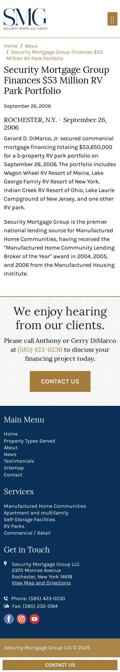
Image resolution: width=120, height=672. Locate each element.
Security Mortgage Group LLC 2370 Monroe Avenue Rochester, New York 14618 (46, 570)
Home (11, 434)
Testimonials (19, 461)
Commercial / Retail (27, 533)
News (10, 454)
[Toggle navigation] (112, 19)
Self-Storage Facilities (29, 519)
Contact (13, 475)
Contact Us (60, 381)
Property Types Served (29, 441)
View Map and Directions (41, 583)
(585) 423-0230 (40, 349)
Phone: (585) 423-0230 (38, 598)
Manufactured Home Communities (45, 506)
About (11, 447)
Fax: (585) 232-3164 (35, 606)
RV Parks (14, 526)
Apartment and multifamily (36, 513)
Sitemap (14, 468)
